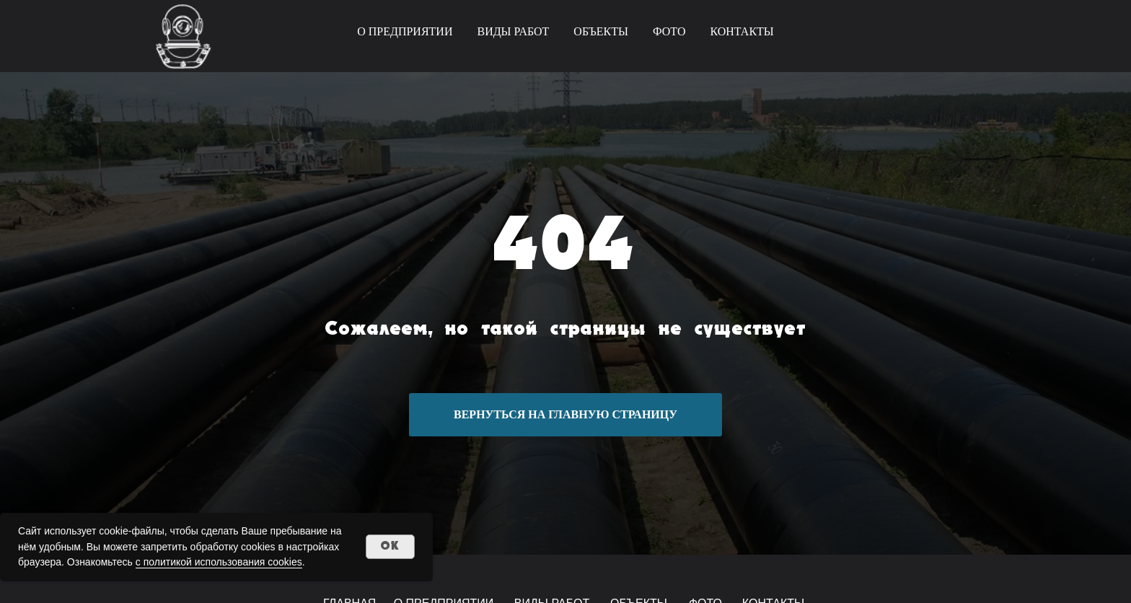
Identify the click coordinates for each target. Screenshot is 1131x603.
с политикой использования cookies (219, 562)
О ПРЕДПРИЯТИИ (404, 31)
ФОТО (669, 31)
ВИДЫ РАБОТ (513, 31)
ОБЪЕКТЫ (600, 31)
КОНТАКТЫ (741, 31)
